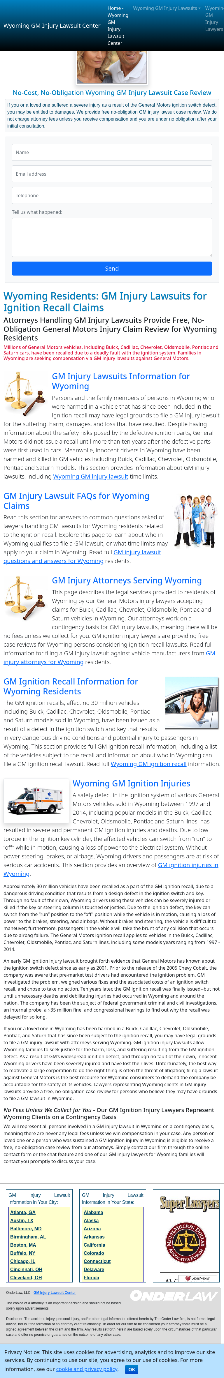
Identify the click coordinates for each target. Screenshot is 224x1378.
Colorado (94, 1253)
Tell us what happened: (37, 212)
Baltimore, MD (26, 1228)
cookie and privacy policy (87, 1368)
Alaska (91, 1220)
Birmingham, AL (28, 1236)
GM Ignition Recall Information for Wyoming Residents (71, 686)
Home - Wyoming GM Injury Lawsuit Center (118, 25)
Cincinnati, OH (26, 1269)
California (94, 1245)
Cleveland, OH (26, 1277)
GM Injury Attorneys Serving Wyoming (127, 580)
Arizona (92, 1228)
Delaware (94, 1269)
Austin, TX (21, 1220)
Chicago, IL (22, 1261)
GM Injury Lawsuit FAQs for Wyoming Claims (76, 500)
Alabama (93, 1212)
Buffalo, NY (22, 1253)
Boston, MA (23, 1245)
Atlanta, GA (23, 1212)
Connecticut (97, 1261)
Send (112, 268)
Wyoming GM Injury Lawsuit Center (52, 25)
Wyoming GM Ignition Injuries (131, 783)
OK (131, 1369)
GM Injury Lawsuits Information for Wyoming (121, 380)
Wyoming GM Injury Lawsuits (165, 8)
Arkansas (94, 1236)
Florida (91, 1277)
